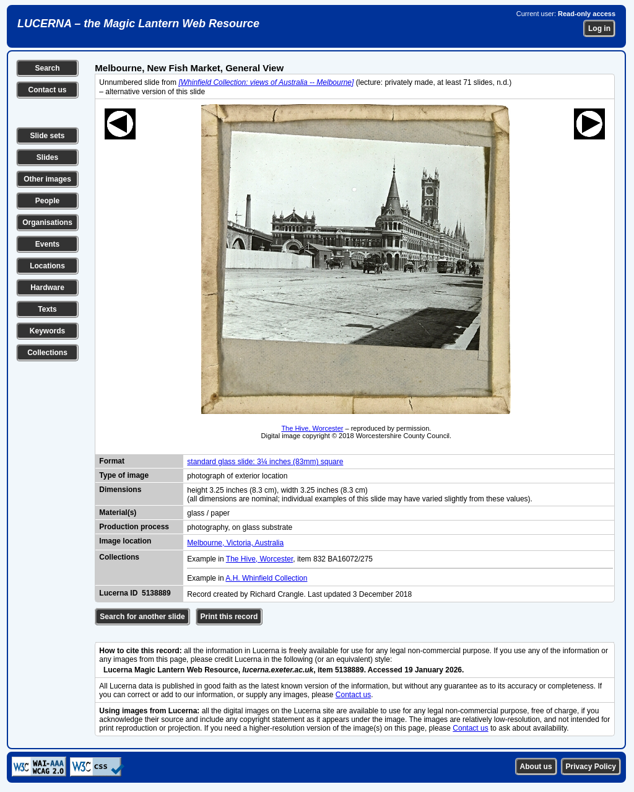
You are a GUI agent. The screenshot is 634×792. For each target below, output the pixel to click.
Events (47, 244)
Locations (47, 266)
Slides (47, 157)
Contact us (47, 90)
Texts (47, 309)
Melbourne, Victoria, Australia (235, 543)
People (47, 200)
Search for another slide (142, 616)
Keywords (47, 331)
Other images (47, 179)
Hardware (47, 287)
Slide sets (47, 135)
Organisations (47, 222)
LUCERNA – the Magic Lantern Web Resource (138, 23)
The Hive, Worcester (312, 428)
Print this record (229, 616)
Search (47, 68)
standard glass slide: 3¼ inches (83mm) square (265, 461)
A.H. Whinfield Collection (266, 578)
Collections (47, 352)
